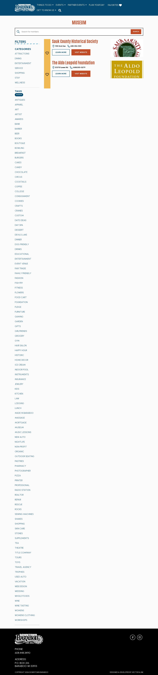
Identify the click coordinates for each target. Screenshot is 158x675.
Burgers (19, 158)
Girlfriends (21, 331)
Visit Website (81, 52)
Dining (18, 58)
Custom (19, 215)
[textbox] (19, 94)
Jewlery (19, 384)
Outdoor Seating (24, 456)
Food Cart (21, 297)
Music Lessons (23, 432)
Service (19, 68)
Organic (19, 451)
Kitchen (19, 394)
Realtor (19, 495)
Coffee (18, 186)
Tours (18, 557)
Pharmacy (20, 466)
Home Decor (21, 360)
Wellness (20, 82)
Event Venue (21, 264)
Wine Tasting (22, 606)
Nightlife (20, 442)
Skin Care (20, 528)
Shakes (18, 519)
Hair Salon (21, 345)
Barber (18, 129)
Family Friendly (23, 273)
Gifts (18, 326)
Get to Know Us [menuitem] (45, 10)
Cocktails (20, 182)
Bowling (19, 148)
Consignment (22, 196)
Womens (19, 610)
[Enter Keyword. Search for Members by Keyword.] (73, 31)
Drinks (18, 249)
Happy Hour (21, 350)
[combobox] (19, 94)
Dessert (19, 230)
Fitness (19, 288)
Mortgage (21, 422)
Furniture (20, 312)
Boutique (20, 143)
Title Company (23, 553)
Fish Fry (19, 283)
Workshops (21, 620)
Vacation (20, 581)
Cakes (18, 162)
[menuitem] (60, 10)
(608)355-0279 (77, 67)
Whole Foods (22, 596)
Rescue (18, 504)
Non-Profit (21, 447)
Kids (17, 389)
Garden (19, 321)
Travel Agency (23, 567)
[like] (47, 53)
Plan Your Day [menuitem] (96, 5)
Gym (17, 341)
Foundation (21, 302)
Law (17, 398)
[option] (27, 53)
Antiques (20, 100)
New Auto (20, 437)
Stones (19, 533)
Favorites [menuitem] (115, 5)
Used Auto (20, 577)
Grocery (19, 336)
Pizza (18, 475)
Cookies (19, 201)
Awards (19, 119)
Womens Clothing (25, 615)
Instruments (22, 374)
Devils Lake (21, 235)
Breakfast (20, 153)
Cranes (19, 211)
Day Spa (19, 225)
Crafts (19, 206)
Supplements (22, 538)
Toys (17, 562)
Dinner (18, 239)
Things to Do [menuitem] (44, 5)
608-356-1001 (74, 46)
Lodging (19, 403)
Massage (20, 418)
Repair (18, 500)
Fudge (18, 307)
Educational (22, 254)
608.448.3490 (22, 652)
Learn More (60, 52)
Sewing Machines (24, 514)
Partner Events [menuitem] (76, 5)
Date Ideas (20, 220)
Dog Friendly (22, 244)
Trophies (19, 572)
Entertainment (23, 63)
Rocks (18, 509)
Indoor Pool (22, 369)
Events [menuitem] (60, 5)
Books (18, 138)
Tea (17, 543)
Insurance (20, 379)
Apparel (19, 105)
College (19, 191)
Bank (17, 124)
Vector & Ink (137, 672)
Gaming (19, 316)
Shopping (20, 73)
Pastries (19, 461)
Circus (18, 177)
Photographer (23, 471)
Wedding (19, 591)
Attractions (22, 54)
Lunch (18, 408)
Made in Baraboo (24, 413)
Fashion (19, 278)
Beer (17, 133)
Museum (19, 427)
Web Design (21, 586)
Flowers (19, 292)
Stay (17, 78)
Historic (19, 355)
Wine (17, 601)
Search (136, 32)
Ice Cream (20, 365)
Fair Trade (20, 268)
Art (17, 109)
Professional (22, 485)
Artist (18, 114)
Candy (18, 167)
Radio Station (22, 490)
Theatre (19, 548)
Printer (18, 480)
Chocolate (21, 172)
